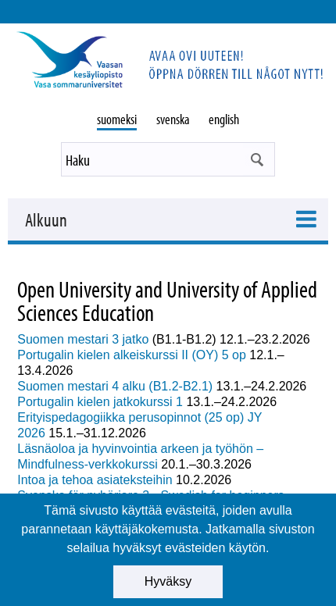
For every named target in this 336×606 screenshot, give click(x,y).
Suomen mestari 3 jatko (82, 339)
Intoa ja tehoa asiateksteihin (94, 480)
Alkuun (46, 219)
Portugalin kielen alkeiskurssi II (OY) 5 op (133, 355)
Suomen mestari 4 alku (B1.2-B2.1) (115, 386)
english (224, 119)
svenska (173, 119)
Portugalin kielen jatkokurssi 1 (100, 401)
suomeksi (117, 119)
